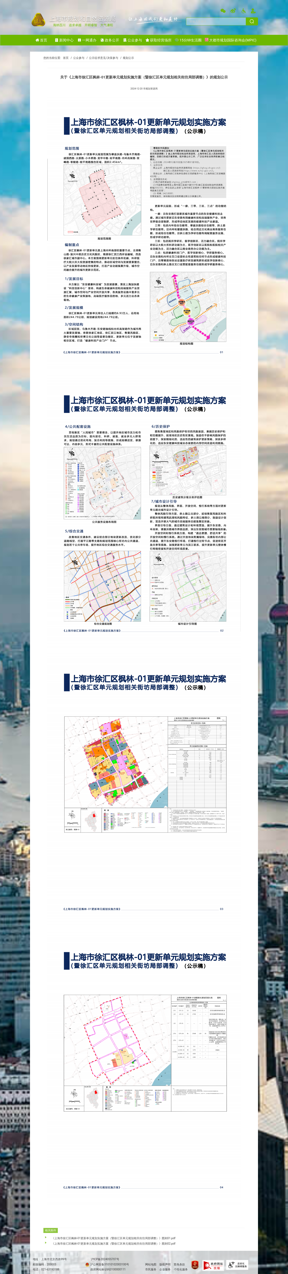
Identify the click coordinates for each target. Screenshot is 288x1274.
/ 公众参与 (76, 57)
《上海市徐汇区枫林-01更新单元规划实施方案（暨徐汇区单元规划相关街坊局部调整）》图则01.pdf (114, 1238)
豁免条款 (179, 1264)
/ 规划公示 (126, 57)
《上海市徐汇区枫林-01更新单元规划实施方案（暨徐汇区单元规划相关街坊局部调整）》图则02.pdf (114, 1243)
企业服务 (165, 1269)
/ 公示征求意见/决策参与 (101, 57)
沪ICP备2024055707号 (105, 1259)
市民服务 (150, 1269)
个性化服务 (181, 1269)
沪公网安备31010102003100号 (109, 1264)
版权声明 (165, 1264)
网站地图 (150, 1264)
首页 (66, 57)
